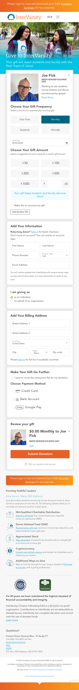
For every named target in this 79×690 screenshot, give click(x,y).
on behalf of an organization (29, 301)
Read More (47, 97)
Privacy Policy (30, 676)
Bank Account (29, 399)
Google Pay (33, 407)
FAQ (8, 646)
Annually (55, 130)
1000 (25, 184)
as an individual (22, 297)
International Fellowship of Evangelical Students (45, 670)
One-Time (25, 119)
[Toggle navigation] (57, 17)
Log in (49, 17)
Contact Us (50, 676)
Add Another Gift (20, 212)
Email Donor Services (15, 642)
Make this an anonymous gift (29, 205)
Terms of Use (40, 676)
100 (55, 163)
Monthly (55, 119)
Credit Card (29, 391)
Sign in (34, 232)
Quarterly (25, 130)
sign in (21, 360)
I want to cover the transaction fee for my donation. (41, 378)
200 (25, 173)
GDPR (8, 649)
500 (55, 173)
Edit (31, 446)
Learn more (12, 620)
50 (25, 163)
